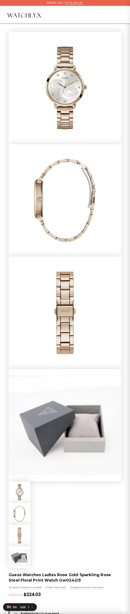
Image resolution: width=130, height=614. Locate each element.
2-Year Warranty (56, 588)
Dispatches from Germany (87, 588)
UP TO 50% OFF (74, 3)
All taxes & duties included (25, 588)
